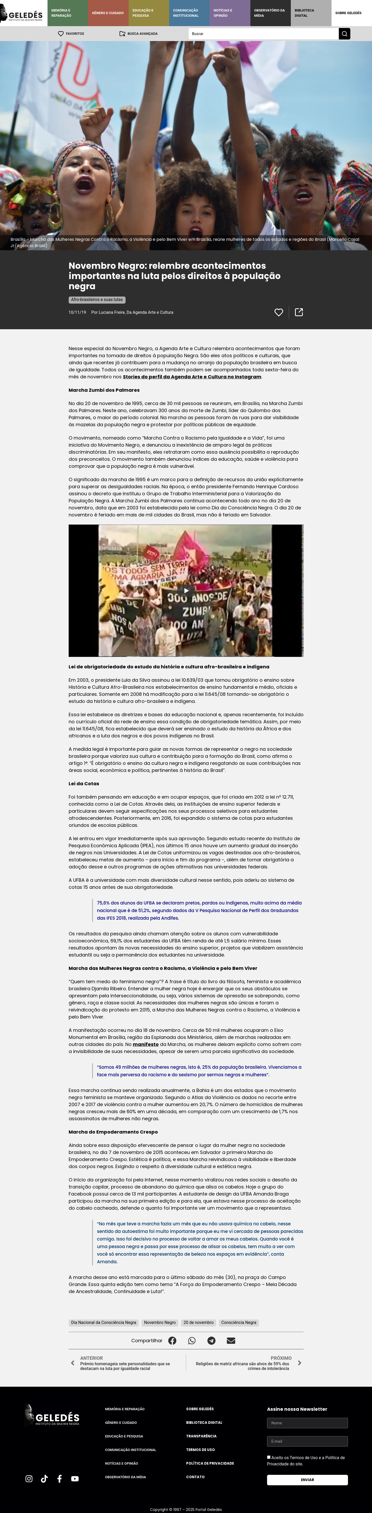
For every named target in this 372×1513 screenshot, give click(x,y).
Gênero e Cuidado (108, 13)
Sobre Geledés (348, 13)
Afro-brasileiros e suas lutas (97, 299)
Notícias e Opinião (223, 13)
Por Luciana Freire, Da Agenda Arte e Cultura (132, 312)
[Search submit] (344, 33)
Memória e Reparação (61, 13)
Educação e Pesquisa (143, 13)
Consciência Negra (238, 1322)
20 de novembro (199, 1322)
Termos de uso (200, 1449)
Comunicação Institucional (186, 13)
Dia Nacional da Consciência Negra (104, 1322)
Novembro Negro (160, 1322)
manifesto (146, 1044)
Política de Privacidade (210, 1463)
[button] (172, 1340)
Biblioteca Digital (304, 13)
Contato (195, 1476)
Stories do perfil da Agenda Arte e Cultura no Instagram (192, 376)
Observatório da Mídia (269, 13)
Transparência (201, 1436)
